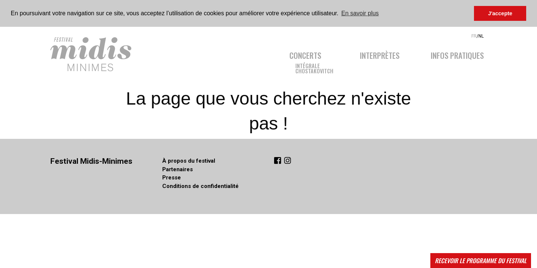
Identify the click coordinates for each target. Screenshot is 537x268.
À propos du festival (188, 160)
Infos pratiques (457, 54)
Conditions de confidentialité (200, 186)
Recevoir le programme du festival (481, 260)
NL (481, 35)
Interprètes (379, 54)
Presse (171, 177)
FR (474, 35)
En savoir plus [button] (360, 13)
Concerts (305, 54)
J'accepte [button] (500, 13)
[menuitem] (316, 60)
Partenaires (177, 169)
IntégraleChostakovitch (314, 68)
